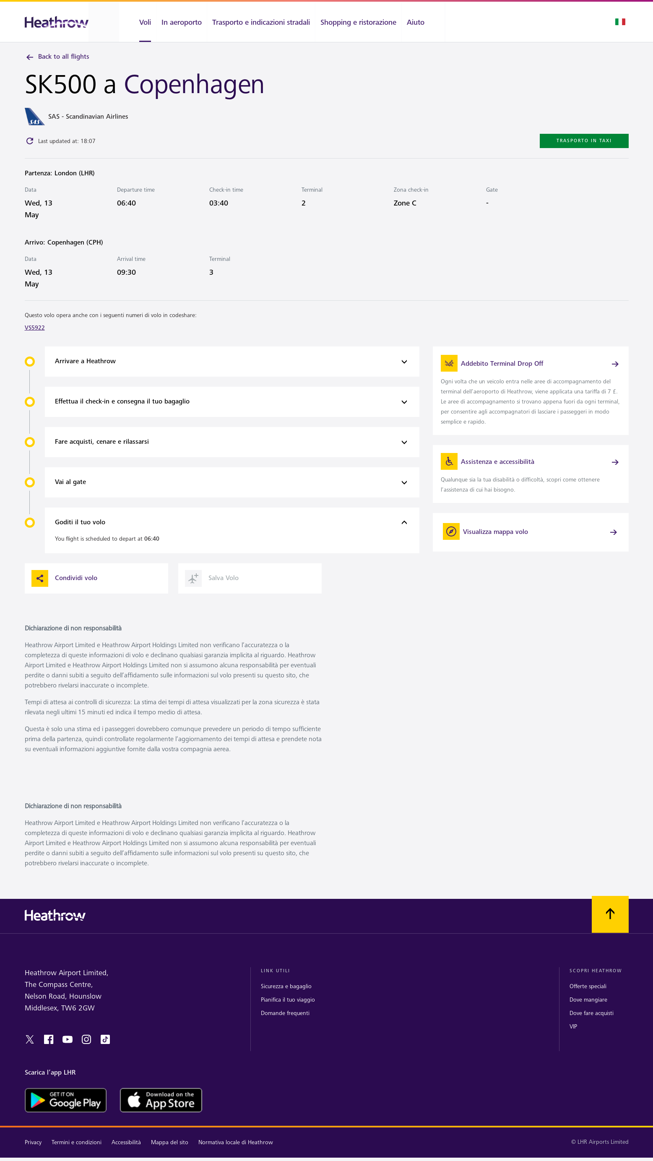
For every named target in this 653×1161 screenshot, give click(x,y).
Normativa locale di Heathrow (235, 1151)
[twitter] (30, 1048)
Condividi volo (64, 587)
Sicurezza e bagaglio (286, 994)
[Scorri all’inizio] (610, 923)
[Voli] (137, 22)
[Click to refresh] (30, 143)
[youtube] (67, 1048)
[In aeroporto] (181, 22)
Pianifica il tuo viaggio (288, 1008)
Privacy (33, 1151)
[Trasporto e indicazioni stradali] (261, 22)
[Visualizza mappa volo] (531, 542)
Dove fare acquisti (592, 1022)
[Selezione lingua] (620, 21)
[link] (531, 395)
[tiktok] (105, 1048)
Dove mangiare (588, 1008)
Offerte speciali (588, 994)
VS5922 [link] (35, 329)
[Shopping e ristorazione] (358, 22)
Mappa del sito (169, 1151)
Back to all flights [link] (57, 57)
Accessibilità (126, 1151)
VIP (573, 1035)
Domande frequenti (285, 1022)
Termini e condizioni (76, 1151)
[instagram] (86, 1048)
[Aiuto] (423, 22)
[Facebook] (49, 1048)
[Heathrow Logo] (56, 22)
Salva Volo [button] (212, 587)
